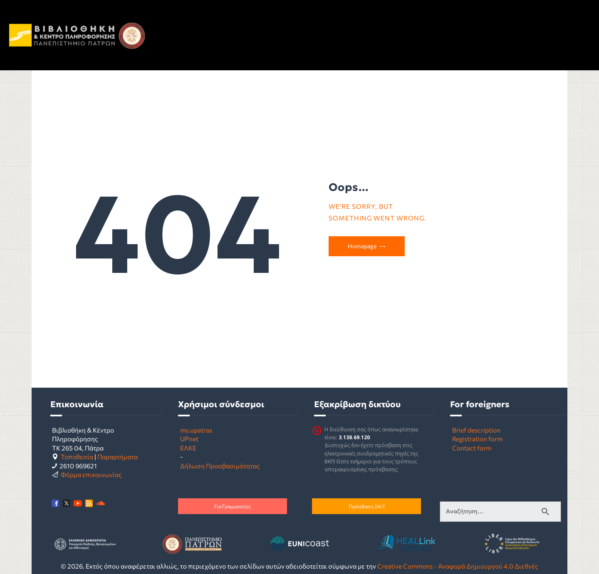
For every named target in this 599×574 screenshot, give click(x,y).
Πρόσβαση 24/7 (367, 506)
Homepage (362, 246)
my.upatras (196, 430)
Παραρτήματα (117, 456)
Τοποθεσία (77, 456)
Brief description (476, 430)
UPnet (189, 439)
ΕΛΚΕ (188, 448)
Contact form (471, 448)
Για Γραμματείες (232, 506)
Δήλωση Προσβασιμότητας (220, 466)
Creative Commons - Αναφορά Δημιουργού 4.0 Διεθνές (457, 566)
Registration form (477, 439)
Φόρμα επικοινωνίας (91, 474)
